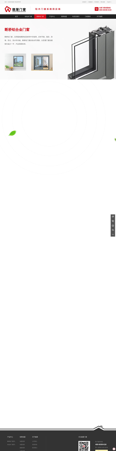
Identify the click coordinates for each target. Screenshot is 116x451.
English (108, 2)
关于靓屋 (99, 16)
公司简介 (34, 441)
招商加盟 (64, 16)
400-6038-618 (105, 10)
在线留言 (84, 2)
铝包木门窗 (28, 16)
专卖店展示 (75, 16)
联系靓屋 (96, 2)
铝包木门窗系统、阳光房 (12, 444)
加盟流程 (22, 444)
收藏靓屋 (90, 2)
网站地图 (103, 2)
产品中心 (52, 16)
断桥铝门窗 (40, 16)
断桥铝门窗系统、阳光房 (12, 441)
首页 (16, 16)
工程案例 (87, 16)
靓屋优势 (22, 447)
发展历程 (34, 444)
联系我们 (34, 447)
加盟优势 (22, 441)
